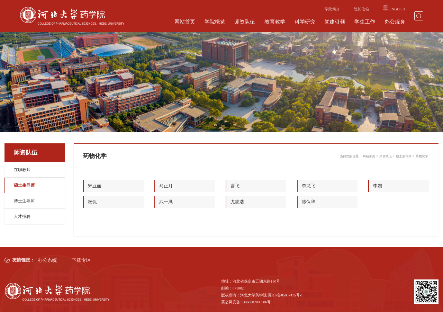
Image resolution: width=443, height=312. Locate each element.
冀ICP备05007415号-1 (285, 294)
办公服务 (395, 22)
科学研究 (305, 22)
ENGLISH (394, 8)
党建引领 (334, 22)
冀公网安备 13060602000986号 (246, 301)
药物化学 (422, 156)
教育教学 (274, 22)
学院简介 (332, 9)
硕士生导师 (24, 185)
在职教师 (22, 169)
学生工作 (364, 22)
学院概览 (215, 22)
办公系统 (46, 259)
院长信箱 (361, 9)
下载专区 (81, 259)
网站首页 (184, 22)
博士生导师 (24, 200)
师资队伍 (244, 22)
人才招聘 (22, 216)
